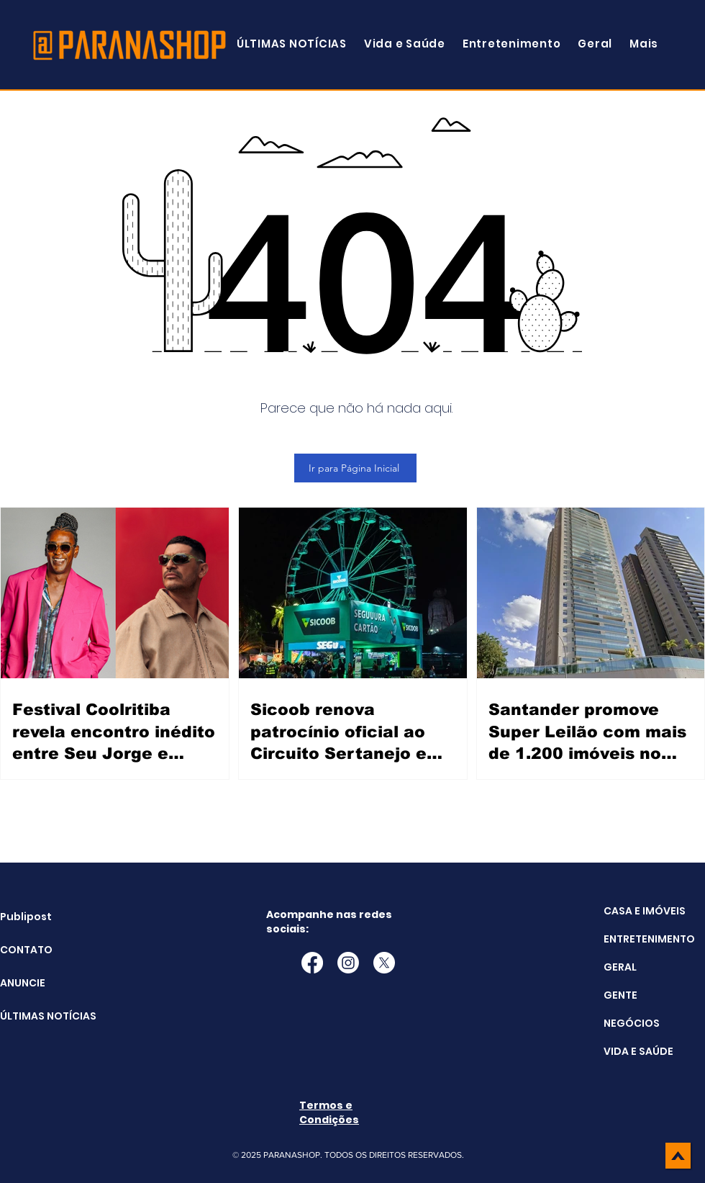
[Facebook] (312, 962)
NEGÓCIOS (632, 1023)
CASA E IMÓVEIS (645, 911)
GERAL (620, 967)
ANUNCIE (22, 983)
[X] (384, 962)
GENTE (620, 995)
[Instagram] (348, 962)
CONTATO (26, 950)
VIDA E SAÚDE (638, 1051)
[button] (644, 43)
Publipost (26, 916)
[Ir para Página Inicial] (355, 468)
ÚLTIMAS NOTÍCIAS (36, 1016)
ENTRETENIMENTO (649, 939)
